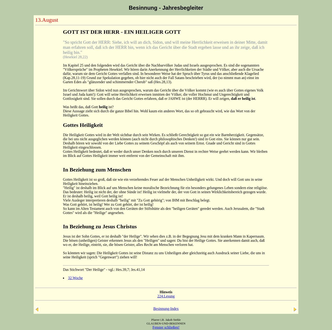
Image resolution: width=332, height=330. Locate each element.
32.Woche (75, 278)
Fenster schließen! (166, 327)
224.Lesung (166, 296)
